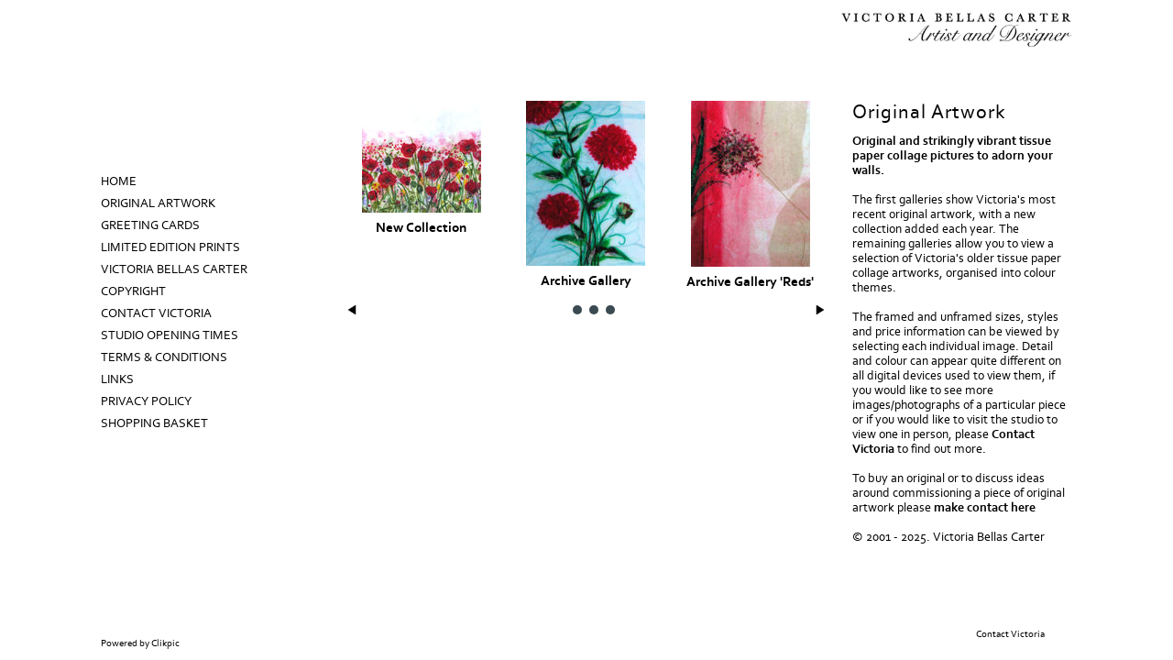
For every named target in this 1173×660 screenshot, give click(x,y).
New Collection (421, 228)
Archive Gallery (586, 281)
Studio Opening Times (169, 335)
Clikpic (165, 643)
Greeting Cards (150, 225)
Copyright (133, 291)
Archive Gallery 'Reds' (750, 282)
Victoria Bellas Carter (174, 269)
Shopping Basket (154, 423)
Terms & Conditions (164, 357)
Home (119, 181)
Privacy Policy (146, 401)
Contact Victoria (156, 313)
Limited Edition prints (170, 247)
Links (117, 379)
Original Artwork (158, 203)
